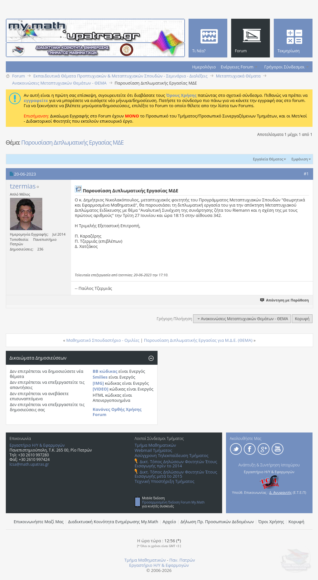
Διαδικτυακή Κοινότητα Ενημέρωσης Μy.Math (113, 521)
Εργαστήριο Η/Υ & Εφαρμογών (37, 445)
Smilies (100, 377)
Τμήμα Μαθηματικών (155, 445)
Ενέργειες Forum (237, 67)
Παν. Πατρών (182, 560)
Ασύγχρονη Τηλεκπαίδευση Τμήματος (171, 455)
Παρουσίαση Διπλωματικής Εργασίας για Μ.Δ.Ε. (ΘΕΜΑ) (198, 340)
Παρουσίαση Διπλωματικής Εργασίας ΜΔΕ (72, 142)
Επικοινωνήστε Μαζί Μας (39, 521)
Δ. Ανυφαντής (280, 492)
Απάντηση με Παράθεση (285, 300)
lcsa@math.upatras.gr (29, 464)
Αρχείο (169, 521)
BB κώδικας (105, 371)
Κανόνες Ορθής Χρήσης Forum (117, 411)
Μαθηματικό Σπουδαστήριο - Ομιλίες (102, 340)
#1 (306, 174)
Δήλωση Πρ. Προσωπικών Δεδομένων (217, 521)
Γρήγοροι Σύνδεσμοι (284, 67)
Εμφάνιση (300, 159)
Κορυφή (302, 318)
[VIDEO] (100, 389)
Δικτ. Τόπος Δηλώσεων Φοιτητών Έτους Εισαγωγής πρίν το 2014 (176, 464)
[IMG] (98, 383)
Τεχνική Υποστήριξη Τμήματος (164, 481)
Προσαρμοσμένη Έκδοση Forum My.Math (173, 502)
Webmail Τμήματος (153, 450)
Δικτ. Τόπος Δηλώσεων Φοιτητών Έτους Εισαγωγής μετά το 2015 (176, 474)
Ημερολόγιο (204, 67)
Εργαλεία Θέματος (268, 159)
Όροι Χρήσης (271, 521)
